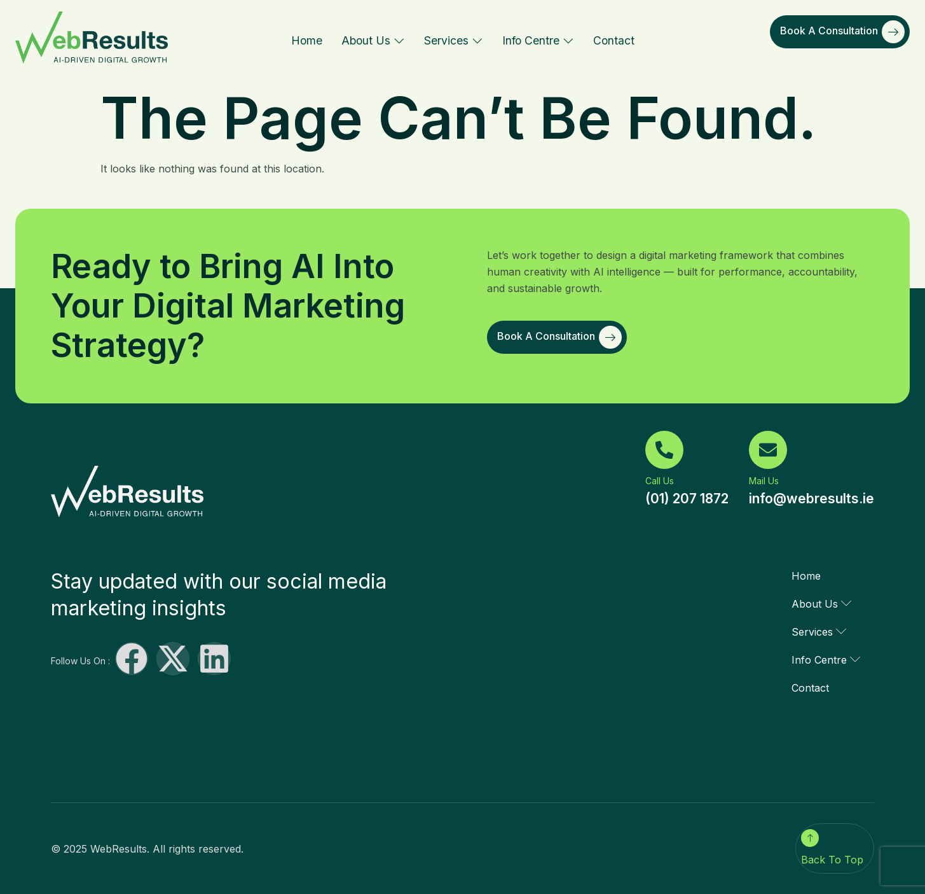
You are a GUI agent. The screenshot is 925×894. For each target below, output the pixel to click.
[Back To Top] (810, 838)
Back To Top (832, 859)
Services (453, 40)
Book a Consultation (842, 31)
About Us (373, 40)
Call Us (659, 480)
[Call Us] (664, 450)
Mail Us (764, 480)
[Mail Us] (768, 450)
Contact (613, 40)
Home (306, 40)
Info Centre (538, 40)
